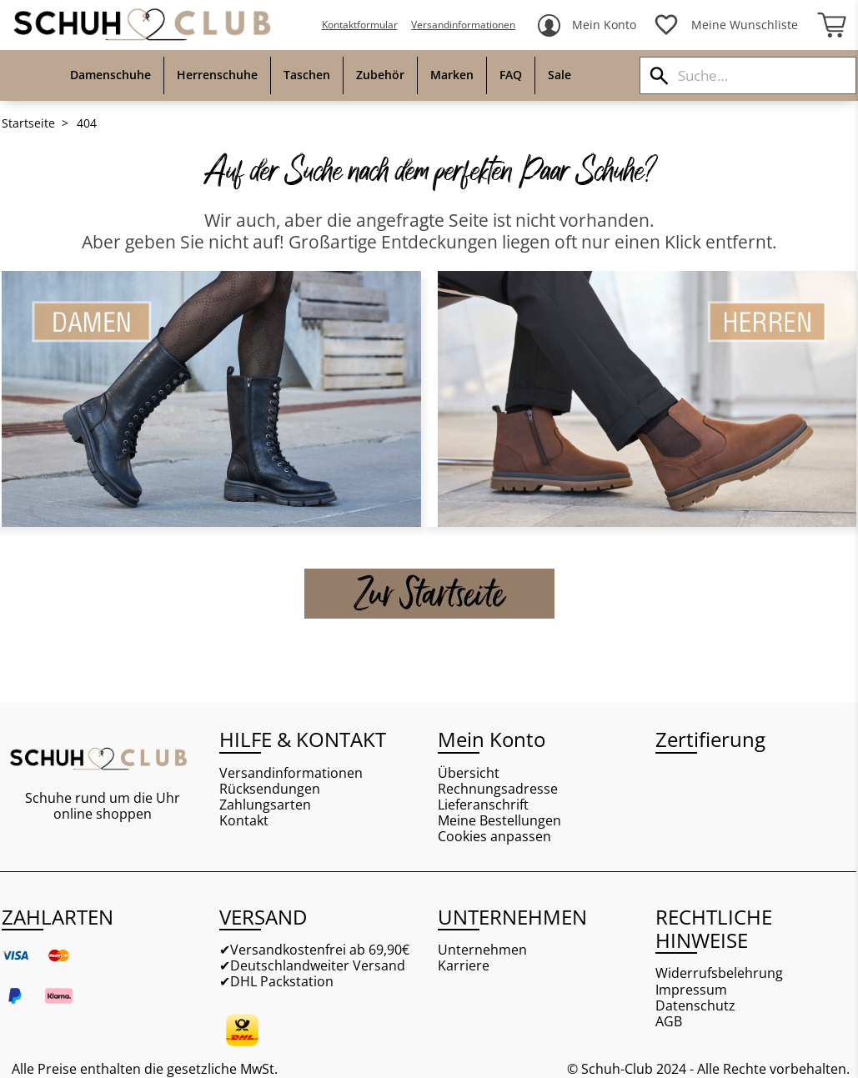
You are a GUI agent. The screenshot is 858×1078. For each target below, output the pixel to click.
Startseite (28, 123)
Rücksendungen (269, 789)
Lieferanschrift (483, 805)
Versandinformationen (463, 25)
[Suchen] (659, 75)
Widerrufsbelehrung (719, 973)
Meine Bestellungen (499, 821)
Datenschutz (695, 1006)
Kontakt (243, 821)
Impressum (691, 990)
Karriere (463, 966)
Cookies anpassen (494, 837)
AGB (668, 1022)
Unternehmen (482, 950)
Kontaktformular (360, 25)
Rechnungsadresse (498, 789)
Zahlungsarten (265, 805)
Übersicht (468, 773)
